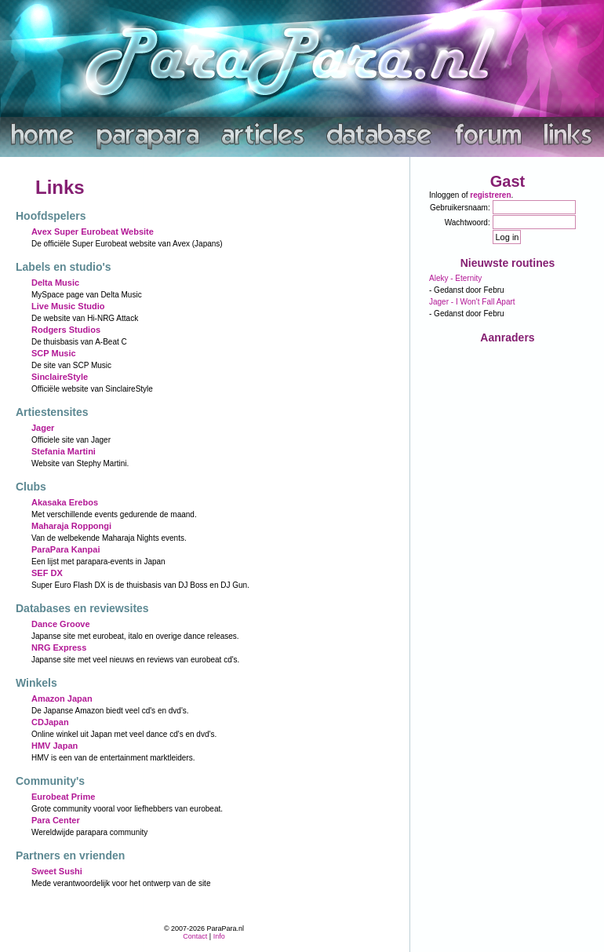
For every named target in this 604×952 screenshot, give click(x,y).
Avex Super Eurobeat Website (92, 231)
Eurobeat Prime (63, 796)
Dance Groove (60, 624)
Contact (195, 936)
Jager (42, 427)
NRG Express (58, 647)
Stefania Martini (63, 451)
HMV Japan (54, 745)
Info (219, 936)
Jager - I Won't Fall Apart (472, 301)
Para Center (55, 820)
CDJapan (50, 722)
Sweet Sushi (56, 871)
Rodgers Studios (65, 329)
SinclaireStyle (59, 376)
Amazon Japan (62, 698)
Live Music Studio (68, 306)
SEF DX (47, 573)
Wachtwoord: (467, 222)
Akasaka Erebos (64, 502)
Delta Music (55, 282)
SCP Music (53, 353)
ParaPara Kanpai (65, 549)
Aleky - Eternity (455, 278)
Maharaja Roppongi (71, 526)
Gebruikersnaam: (460, 207)
